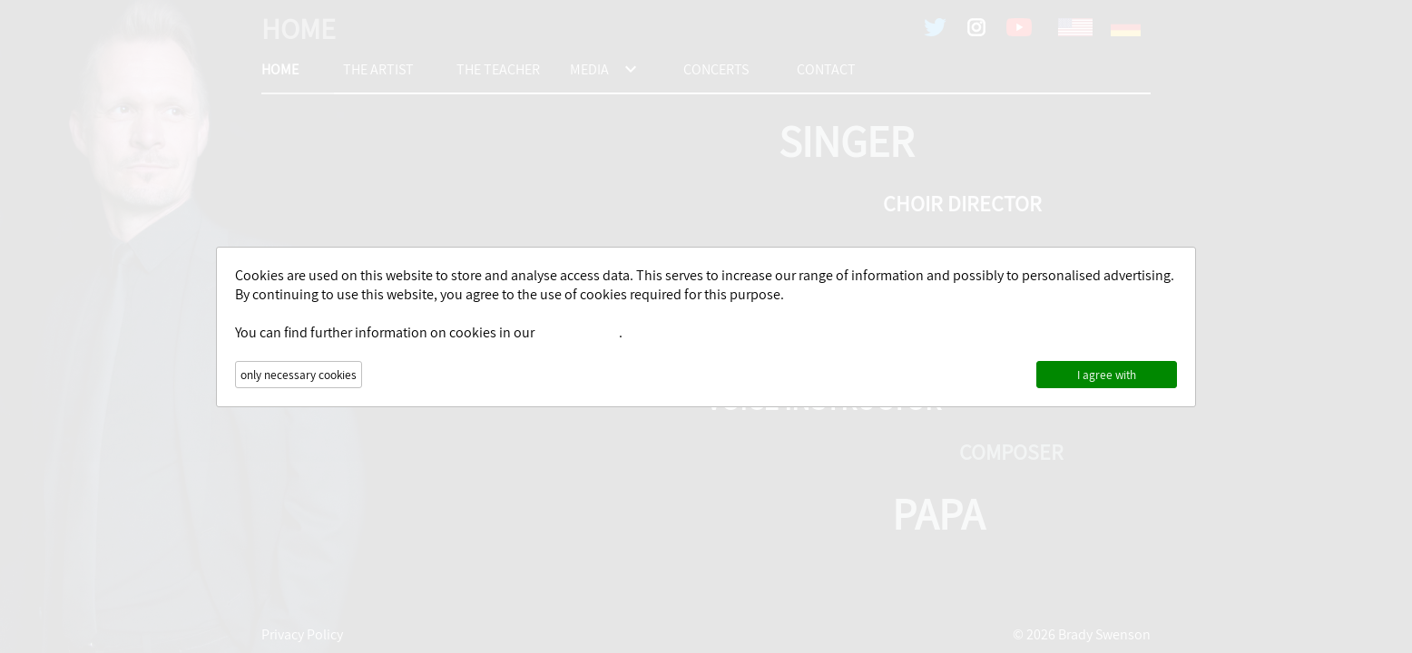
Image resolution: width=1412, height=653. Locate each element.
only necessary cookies (298, 374)
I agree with (1106, 374)
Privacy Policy (578, 332)
